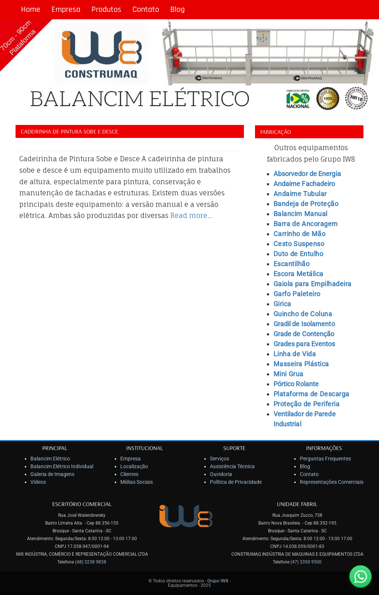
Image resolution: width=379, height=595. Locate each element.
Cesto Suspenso (299, 244)
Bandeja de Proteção (306, 204)
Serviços (219, 459)
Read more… (191, 215)
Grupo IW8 (217, 581)
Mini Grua (288, 374)
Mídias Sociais (136, 482)
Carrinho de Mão (300, 234)
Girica (282, 304)
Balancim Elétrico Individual (61, 466)
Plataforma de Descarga (311, 394)
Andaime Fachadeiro (304, 184)
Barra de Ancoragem (306, 224)
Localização (134, 466)
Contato (146, 9)
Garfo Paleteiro (297, 294)
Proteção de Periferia (307, 404)
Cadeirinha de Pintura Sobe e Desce (69, 131)
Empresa (65, 9)
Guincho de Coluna (303, 314)
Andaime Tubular (300, 194)
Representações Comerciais (331, 482)
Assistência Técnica (232, 466)
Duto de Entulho (298, 254)
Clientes (129, 474)
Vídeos (38, 482)
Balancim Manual (301, 214)
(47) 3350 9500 (306, 562)
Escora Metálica (298, 274)
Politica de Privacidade (236, 482)
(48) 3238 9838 (90, 562)
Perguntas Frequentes (325, 459)
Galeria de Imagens (52, 474)
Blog (177, 9)
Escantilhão (292, 264)
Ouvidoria (221, 474)
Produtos (106, 9)
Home (30, 9)
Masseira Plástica (301, 364)
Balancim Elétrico (50, 459)
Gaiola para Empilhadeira (313, 284)
